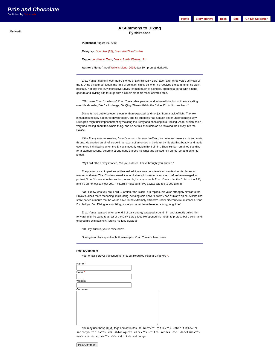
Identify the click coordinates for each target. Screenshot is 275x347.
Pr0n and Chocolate (33, 9)
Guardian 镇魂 (104, 51)
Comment (82, 289)
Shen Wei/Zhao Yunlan (129, 51)
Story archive (204, 18)
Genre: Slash (122, 59)
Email (79, 272)
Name (80, 263)
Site (236, 18)
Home (185, 18)
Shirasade (30, 14)
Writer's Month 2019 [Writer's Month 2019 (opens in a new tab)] (122, 67)
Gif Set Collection (256, 18)
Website (81, 280)
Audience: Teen (102, 59)
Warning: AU (139, 59)
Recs (223, 18)
